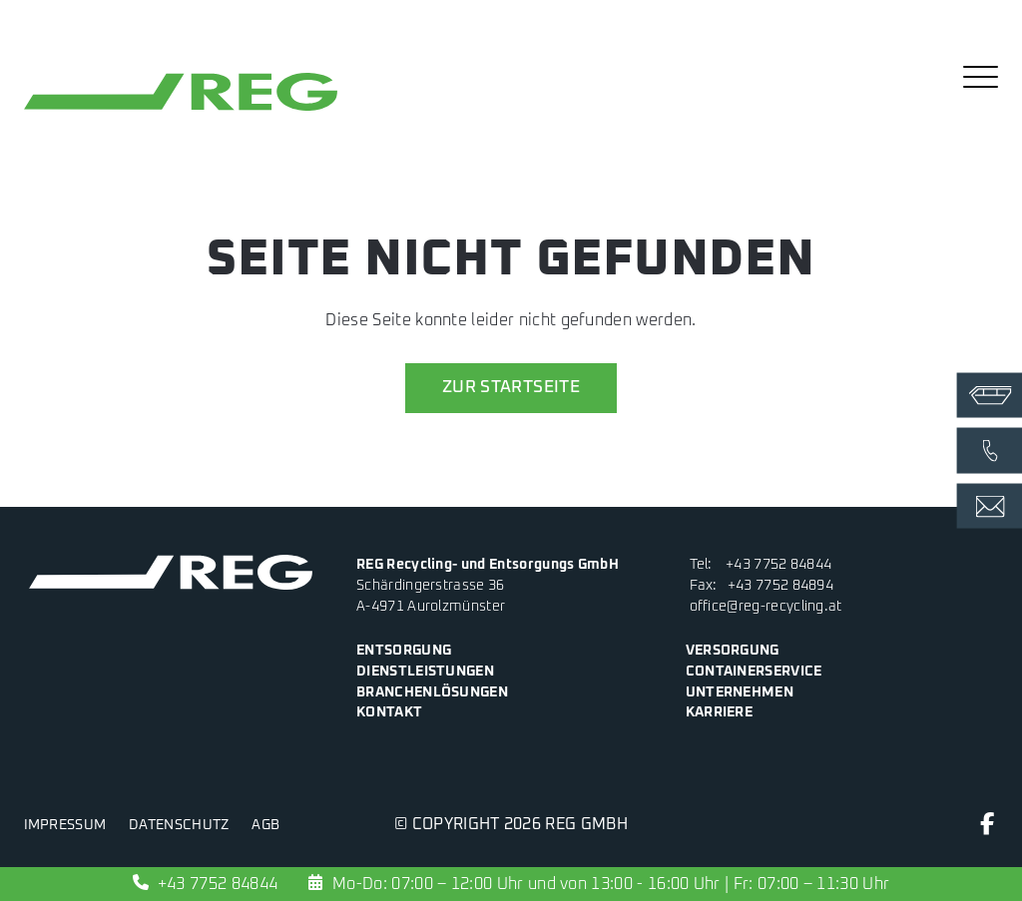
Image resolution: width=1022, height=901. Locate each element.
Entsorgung (403, 651)
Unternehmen (739, 692)
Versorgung (732, 651)
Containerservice (754, 671)
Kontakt (389, 712)
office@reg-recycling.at (766, 607)
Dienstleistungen (425, 671)
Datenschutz (179, 825)
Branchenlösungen (432, 692)
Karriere (720, 712)
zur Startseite (511, 387)
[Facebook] (987, 828)
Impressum (65, 825)
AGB (265, 825)
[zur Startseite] (180, 111)
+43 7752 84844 (778, 565)
